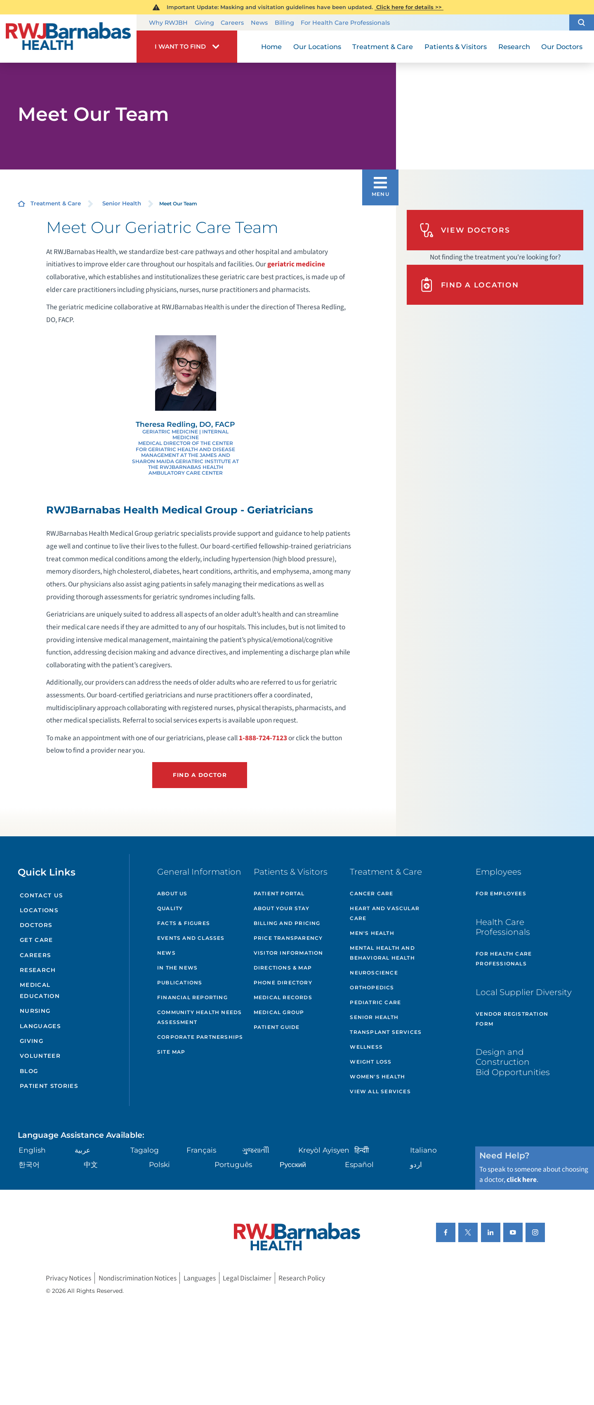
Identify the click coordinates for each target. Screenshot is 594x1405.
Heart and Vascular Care (385, 913)
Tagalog (144, 1150)
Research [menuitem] (514, 46)
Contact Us (41, 895)
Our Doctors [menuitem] (561, 46)
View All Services (380, 1091)
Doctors (36, 925)
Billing (284, 22)
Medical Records (283, 997)
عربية (82, 1150)
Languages (40, 1026)
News (259, 22)
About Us (172, 893)
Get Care (36, 940)
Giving (204, 22)
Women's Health (377, 1076)
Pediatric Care (375, 1002)
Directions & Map (283, 968)
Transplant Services (386, 1032)
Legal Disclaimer (247, 1278)
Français (201, 1150)
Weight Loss (370, 1062)
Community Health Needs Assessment (199, 1017)
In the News (177, 968)
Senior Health (121, 203)
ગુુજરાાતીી (255, 1150)
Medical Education (40, 990)
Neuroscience (374, 973)
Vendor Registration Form (512, 1019)
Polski (159, 1164)
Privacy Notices (68, 1278)
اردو (416, 1164)
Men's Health (372, 933)
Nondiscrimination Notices (138, 1278)
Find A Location (469, 285)
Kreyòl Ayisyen (323, 1150)
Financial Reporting (192, 997)
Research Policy (301, 1278)
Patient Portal (279, 893)
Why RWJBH (168, 22)
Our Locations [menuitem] (317, 46)
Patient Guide (277, 1027)
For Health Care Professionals (345, 22)
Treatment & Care (56, 203)
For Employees (501, 893)
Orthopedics (372, 987)
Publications (179, 982)
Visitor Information (288, 953)
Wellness (366, 1047)
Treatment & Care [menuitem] (382, 46)
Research (38, 970)
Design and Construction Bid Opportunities (513, 1062)
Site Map (171, 1052)
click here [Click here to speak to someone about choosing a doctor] (522, 1179)
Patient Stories (49, 1086)
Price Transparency (288, 938)
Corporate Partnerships (200, 1037)
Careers (232, 22)
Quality (170, 908)
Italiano (423, 1150)
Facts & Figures (183, 923)
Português (233, 1164)
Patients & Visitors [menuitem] (455, 46)
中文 (91, 1164)
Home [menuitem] (271, 46)
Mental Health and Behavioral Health (382, 953)
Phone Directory (283, 982)
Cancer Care (371, 893)
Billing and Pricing (287, 923)
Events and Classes (191, 938)
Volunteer (40, 1055)
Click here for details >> (409, 7)
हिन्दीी (361, 1150)
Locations (39, 910)
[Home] (68, 38)
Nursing (35, 1010)
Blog (29, 1071)
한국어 (29, 1164)
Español (359, 1164)
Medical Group (279, 1012)
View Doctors (465, 230)
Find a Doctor (200, 775)
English (32, 1150)
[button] (581, 22)
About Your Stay (281, 908)
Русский (293, 1164)
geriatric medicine (296, 264)
